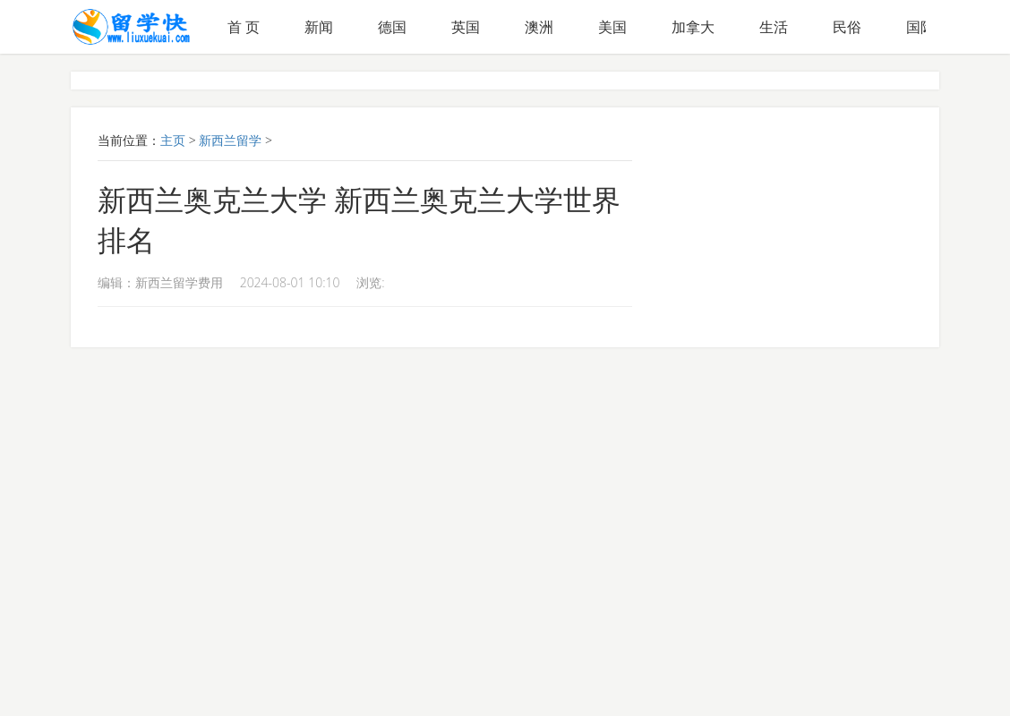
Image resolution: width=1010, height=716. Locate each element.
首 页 (243, 27)
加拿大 (693, 27)
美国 (612, 27)
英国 (465, 27)
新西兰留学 (230, 140)
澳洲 (539, 27)
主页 (172, 140)
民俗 (847, 27)
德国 (392, 27)
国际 (920, 27)
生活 (773, 27)
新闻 (318, 27)
